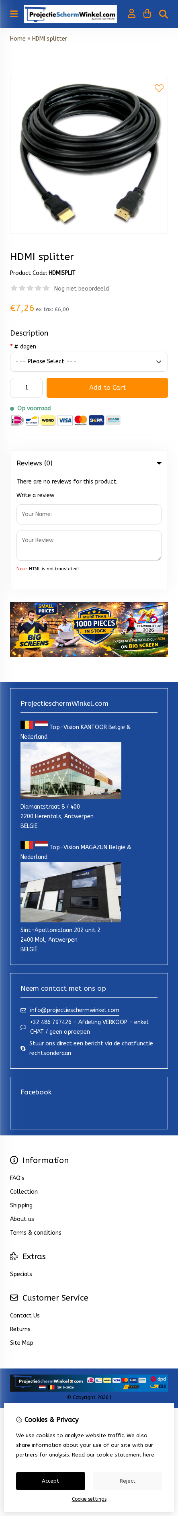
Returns (20, 1214)
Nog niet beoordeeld (81, 288)
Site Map (21, 1228)
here (148, 1455)
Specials (21, 1159)
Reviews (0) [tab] (89, 463)
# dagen (23, 346)
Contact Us (25, 1201)
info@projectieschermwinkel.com (74, 895)
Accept (50, 1481)
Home (18, 38)
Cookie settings (89, 1499)
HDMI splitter (49, 38)
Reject (127, 1481)
